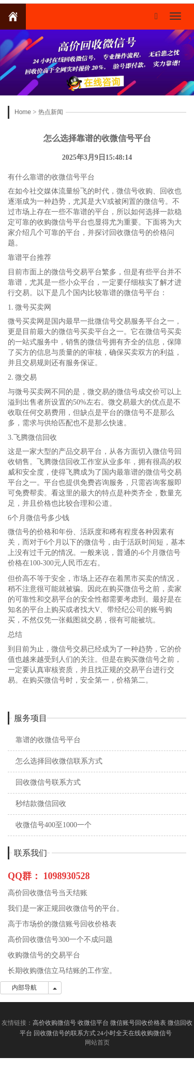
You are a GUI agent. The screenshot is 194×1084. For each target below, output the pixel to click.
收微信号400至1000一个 (54, 825)
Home (22, 112)
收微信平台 (93, 1022)
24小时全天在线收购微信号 (135, 1033)
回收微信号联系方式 (48, 782)
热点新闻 (50, 112)
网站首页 (97, 1042)
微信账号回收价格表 (138, 1022)
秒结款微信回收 (41, 804)
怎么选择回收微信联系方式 (59, 761)
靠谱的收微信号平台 (48, 740)
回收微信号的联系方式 (65, 1033)
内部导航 (24, 987)
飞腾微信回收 (35, 437)
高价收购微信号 (54, 1022)
